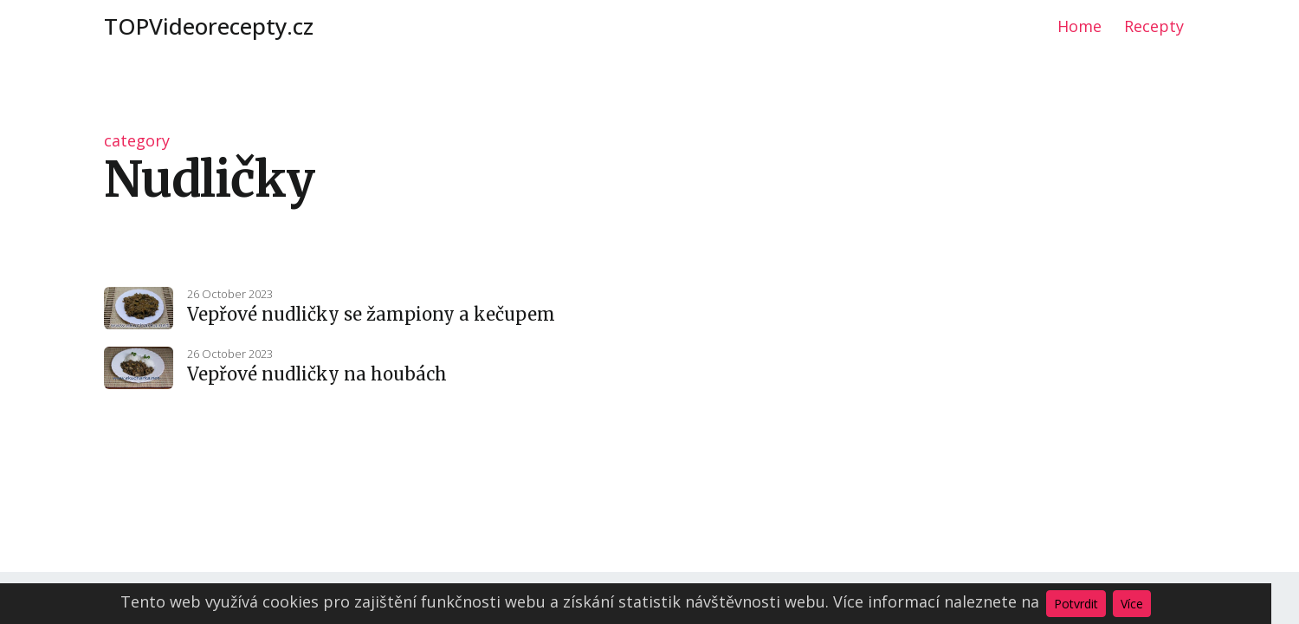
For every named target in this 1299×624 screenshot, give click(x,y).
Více (1132, 603)
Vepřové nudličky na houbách (317, 374)
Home (1079, 26)
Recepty (1154, 26)
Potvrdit (1076, 603)
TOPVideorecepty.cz (208, 26)
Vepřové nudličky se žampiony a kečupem (371, 314)
